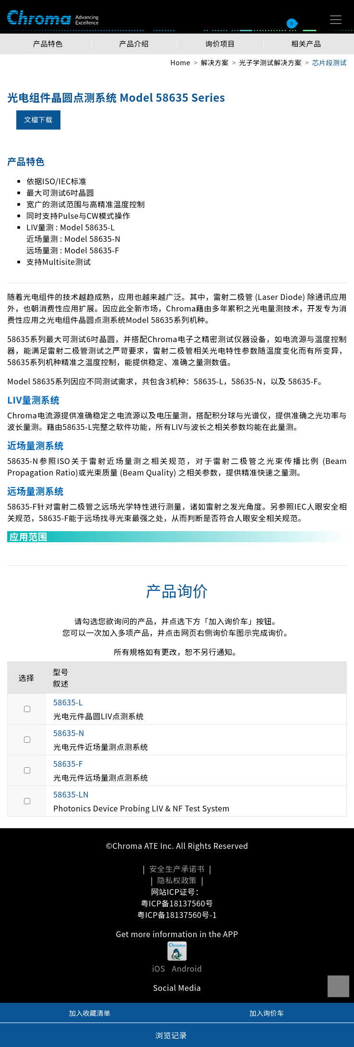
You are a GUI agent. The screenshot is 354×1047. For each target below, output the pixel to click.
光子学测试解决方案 (270, 62)
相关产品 (306, 43)
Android (187, 968)
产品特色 (48, 43)
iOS (158, 968)
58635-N (68, 732)
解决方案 (215, 62)
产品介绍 (134, 43)
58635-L (68, 702)
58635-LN (71, 794)
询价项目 (220, 43)
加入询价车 (266, 1013)
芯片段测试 (329, 62)
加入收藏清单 (89, 1013)
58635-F (68, 763)
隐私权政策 (177, 880)
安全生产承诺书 (176, 868)
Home (180, 62)
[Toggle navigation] (335, 20)
